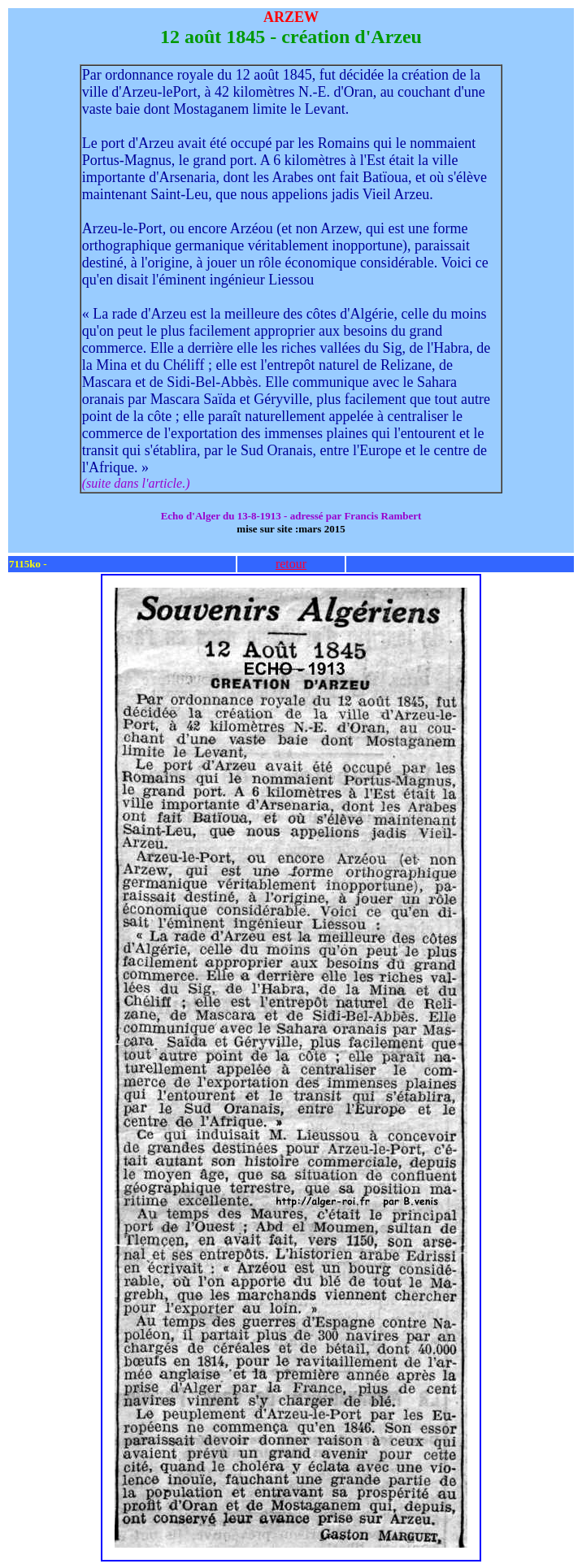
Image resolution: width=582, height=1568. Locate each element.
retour (291, 564)
